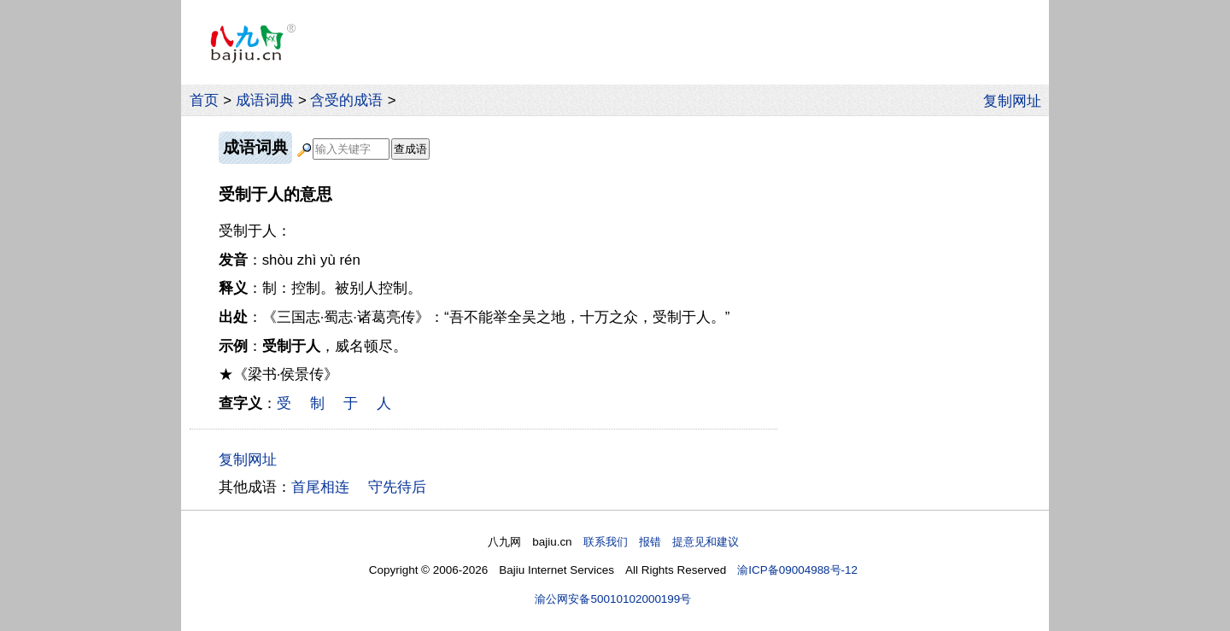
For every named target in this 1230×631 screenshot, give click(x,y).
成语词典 (265, 100)
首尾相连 (320, 487)
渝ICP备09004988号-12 (797, 570)
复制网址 (1016, 99)
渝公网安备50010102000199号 (613, 599)
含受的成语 (346, 100)
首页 (204, 100)
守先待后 (397, 487)
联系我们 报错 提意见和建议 (661, 541)
